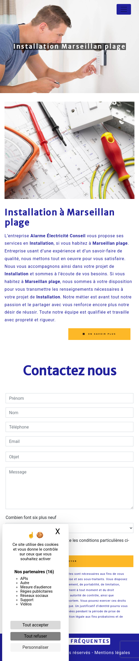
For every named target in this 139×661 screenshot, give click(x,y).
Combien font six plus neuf (31, 517)
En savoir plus (99, 334)
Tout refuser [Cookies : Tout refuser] (35, 636)
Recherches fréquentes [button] (70, 641)
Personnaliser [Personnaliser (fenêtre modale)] (35, 647)
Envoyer (69, 561)
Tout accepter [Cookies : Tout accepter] (35, 624)
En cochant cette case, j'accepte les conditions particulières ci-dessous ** (70, 543)
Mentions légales (111, 652)
